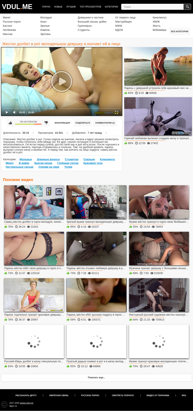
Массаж (7, 34)
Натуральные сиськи (19, 166)
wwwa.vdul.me (27, 403)
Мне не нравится (46, 123)
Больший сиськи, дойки (92, 21)
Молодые (46, 17)
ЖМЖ (156, 21)
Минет (7, 17)
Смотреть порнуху (123, 395)
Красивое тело (93, 163)
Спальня (89, 159)
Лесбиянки (9, 29)
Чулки (68, 166)
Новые (58, 6)
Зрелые (45, 25)
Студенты (84, 29)
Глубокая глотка (67, 163)
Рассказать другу (26, 395)
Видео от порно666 (158, 395)
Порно (46, 6)
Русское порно (12, 21)
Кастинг (7, 25)
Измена (45, 29)
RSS (184, 395)
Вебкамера (159, 29)
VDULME (17, 7)
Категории (111, 6)
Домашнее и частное (91, 17)
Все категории (179, 31)
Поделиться (82, 123)
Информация (62, 123)
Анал (43, 21)
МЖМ (118, 25)
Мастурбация (123, 21)
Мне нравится (10, 123)
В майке (24, 163)
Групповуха (85, 25)
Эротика (45, 34)
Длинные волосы (48, 159)
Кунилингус (159, 17)
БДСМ (119, 29)
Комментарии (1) (105, 123)
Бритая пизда (43, 163)
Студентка (71, 159)
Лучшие (71, 6)
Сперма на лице (48, 166)
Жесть (156, 25)
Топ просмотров (90, 6)
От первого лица (125, 17)
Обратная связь (58, 395)
